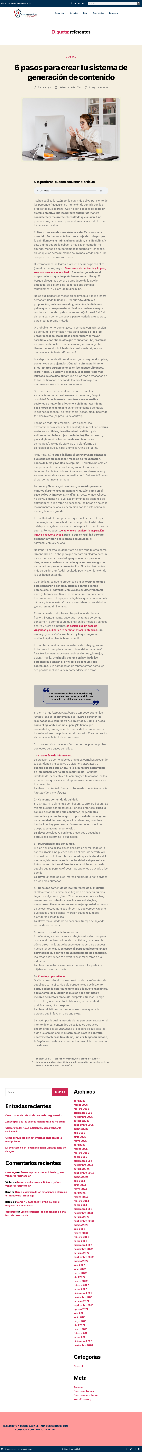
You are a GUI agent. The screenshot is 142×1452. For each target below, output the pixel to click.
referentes (96, 1062)
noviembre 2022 (83, 1248)
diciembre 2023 (83, 1208)
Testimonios (98, 13)
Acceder (79, 1386)
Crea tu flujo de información (55, 755)
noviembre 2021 (83, 1296)
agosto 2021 (81, 1308)
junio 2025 (80, 1136)
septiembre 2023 (84, 1220)
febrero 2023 (81, 1236)
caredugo (46, 87)
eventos (96, 1058)
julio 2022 (79, 1264)
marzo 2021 (80, 1328)
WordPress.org (82, 1398)
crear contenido (83, 1058)
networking (84, 1062)
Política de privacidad (71, 1449)
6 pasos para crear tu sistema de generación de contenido (71, 72)
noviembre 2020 (83, 1344)
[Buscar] (138, 3)
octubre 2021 (81, 1300)
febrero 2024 (81, 1200)
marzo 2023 (81, 1232)
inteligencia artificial (59, 1062)
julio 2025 (79, 1132)
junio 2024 (80, 1184)
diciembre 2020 (83, 1340)
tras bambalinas (61, 1065)
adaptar (40, 1058)
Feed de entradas (84, 1390)
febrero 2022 (81, 1284)
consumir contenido (64, 1058)
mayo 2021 (80, 1320)
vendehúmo (76, 1065)
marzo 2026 (81, 1104)
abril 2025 (79, 1144)
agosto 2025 (81, 1128)
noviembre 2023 (83, 1212)
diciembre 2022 (83, 1244)
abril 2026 (79, 1100)
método (73, 1062)
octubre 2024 (82, 1168)
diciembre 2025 (83, 1112)
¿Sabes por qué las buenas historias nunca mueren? (35, 1121)
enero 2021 (80, 1336)
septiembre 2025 (84, 1124)
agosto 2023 (81, 1224)
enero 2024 (80, 1204)
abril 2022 (79, 1276)
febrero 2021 (81, 1332)
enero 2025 (80, 1156)
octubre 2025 (82, 1120)
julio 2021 (79, 1312)
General (71, 57)
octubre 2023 (82, 1216)
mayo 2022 (80, 1272)
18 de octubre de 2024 (69, 87)
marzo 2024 (81, 1196)
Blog (85, 13)
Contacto (113, 13)
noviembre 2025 (83, 1116)
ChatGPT (49, 1058)
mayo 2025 (80, 1140)
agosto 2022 (81, 1260)
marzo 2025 (81, 1148)
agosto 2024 (81, 1176)
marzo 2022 (81, 1280)
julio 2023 (79, 1228)
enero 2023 (80, 1240)
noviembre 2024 (83, 1164)
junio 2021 (79, 1316)
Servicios (73, 13)
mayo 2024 (80, 1188)
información (42, 1062)
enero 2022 (80, 1288)
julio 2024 (79, 1180)
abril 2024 (79, 1192)
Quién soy (59, 13)
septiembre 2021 (83, 1304)
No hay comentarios (98, 87)
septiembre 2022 (84, 1256)
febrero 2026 (81, 1108)
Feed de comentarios (86, 1394)
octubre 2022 (81, 1252)
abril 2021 (79, 1324)
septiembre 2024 (84, 1172)
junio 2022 (80, 1268)
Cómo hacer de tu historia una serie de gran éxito (33, 1115)
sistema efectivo (44, 1065)
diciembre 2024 (83, 1160)
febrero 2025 (81, 1152)
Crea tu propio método (52, 976)
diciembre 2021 (83, 1292)
